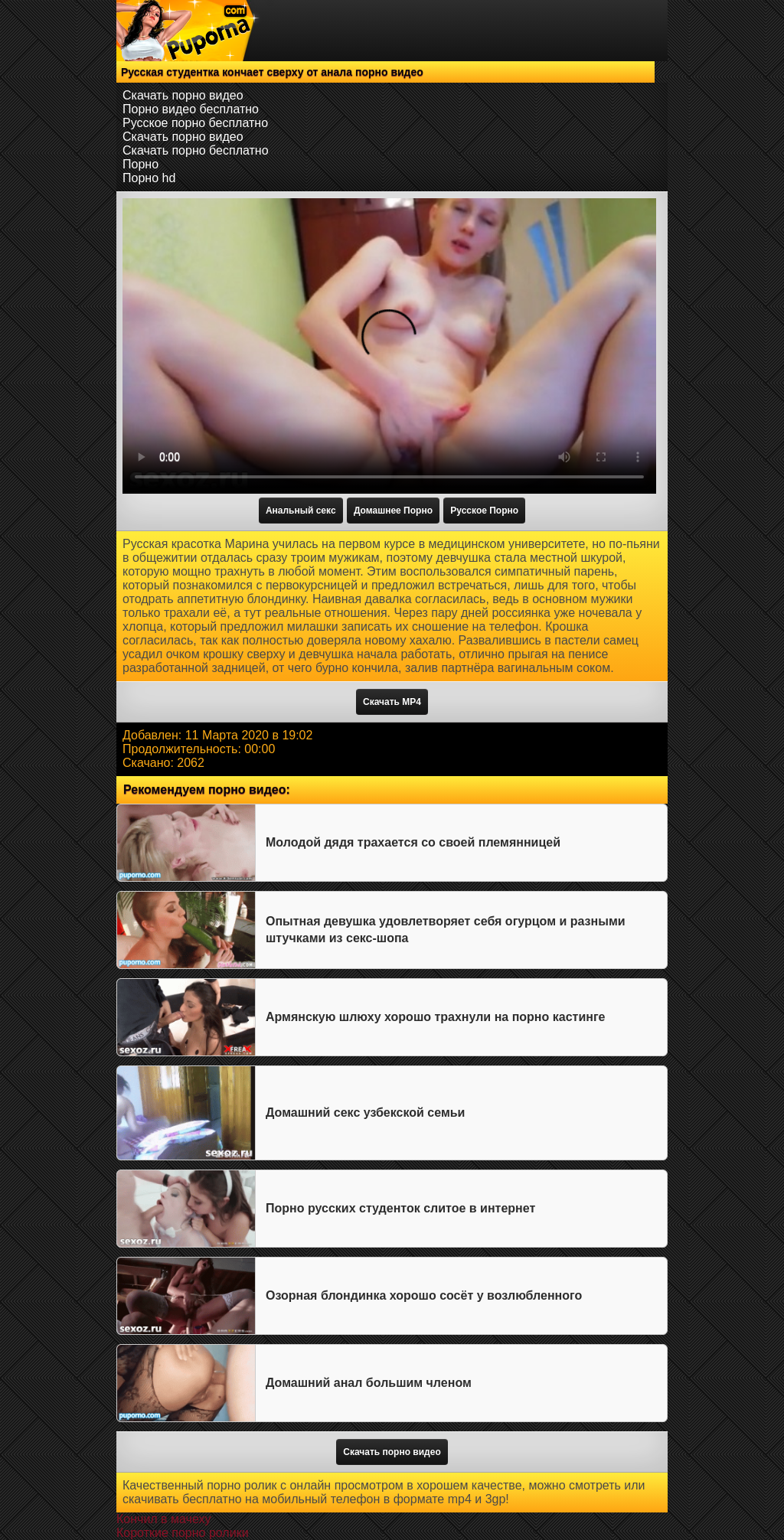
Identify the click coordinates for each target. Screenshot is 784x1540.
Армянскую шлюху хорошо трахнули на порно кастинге (435, 1016)
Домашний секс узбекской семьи (365, 1112)
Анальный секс (301, 510)
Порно (140, 164)
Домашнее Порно (393, 510)
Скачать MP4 (392, 702)
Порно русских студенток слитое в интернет (400, 1208)
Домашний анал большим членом (369, 1382)
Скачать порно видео (182, 95)
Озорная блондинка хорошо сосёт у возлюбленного (424, 1295)
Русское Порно (484, 510)
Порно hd (148, 177)
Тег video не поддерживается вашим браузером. (389, 346)
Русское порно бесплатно (195, 122)
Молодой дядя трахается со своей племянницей (413, 842)
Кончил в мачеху (163, 1518)
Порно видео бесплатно (190, 109)
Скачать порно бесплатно (195, 150)
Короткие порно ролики (182, 1532)
